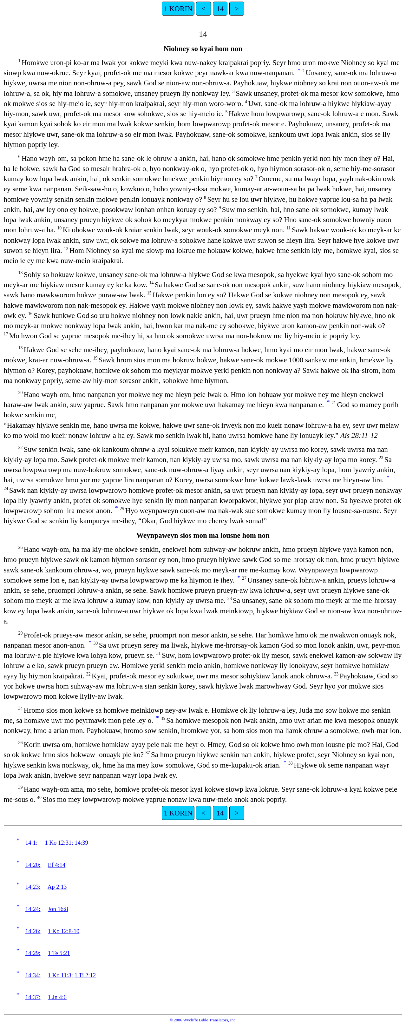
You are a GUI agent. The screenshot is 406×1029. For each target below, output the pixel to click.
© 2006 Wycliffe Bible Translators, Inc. (202, 1020)
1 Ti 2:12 (85, 975)
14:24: (33, 909)
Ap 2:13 (57, 886)
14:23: (33, 886)
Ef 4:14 (56, 864)
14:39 (81, 842)
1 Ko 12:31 (58, 842)
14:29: (33, 953)
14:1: (31, 842)
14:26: (33, 931)
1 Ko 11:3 (59, 975)
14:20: (33, 864)
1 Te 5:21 (59, 953)
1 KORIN (178, 8)
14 (220, 8)
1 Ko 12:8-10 (64, 931)
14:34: (33, 975)
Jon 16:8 (58, 909)
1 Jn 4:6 (57, 997)
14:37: (33, 997)
